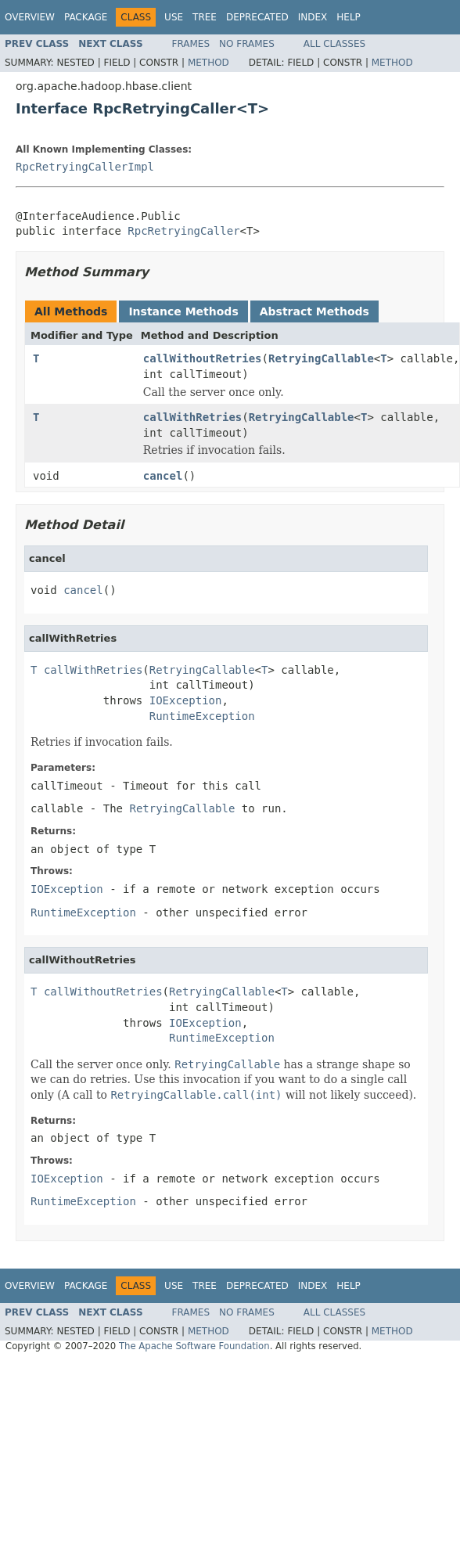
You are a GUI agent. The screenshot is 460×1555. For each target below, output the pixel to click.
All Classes (334, 43)
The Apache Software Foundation (194, 1346)
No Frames (247, 43)
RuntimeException (202, 716)
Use (173, 17)
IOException (185, 700)
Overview (30, 17)
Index (313, 17)
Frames (191, 43)
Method (208, 62)
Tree (204, 17)
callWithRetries (192, 417)
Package (85, 17)
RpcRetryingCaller (183, 231)
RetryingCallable (321, 358)
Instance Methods (183, 311)
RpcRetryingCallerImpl (85, 166)
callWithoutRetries (202, 358)
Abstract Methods (314, 311)
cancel (163, 476)
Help (348, 17)
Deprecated (257, 17)
